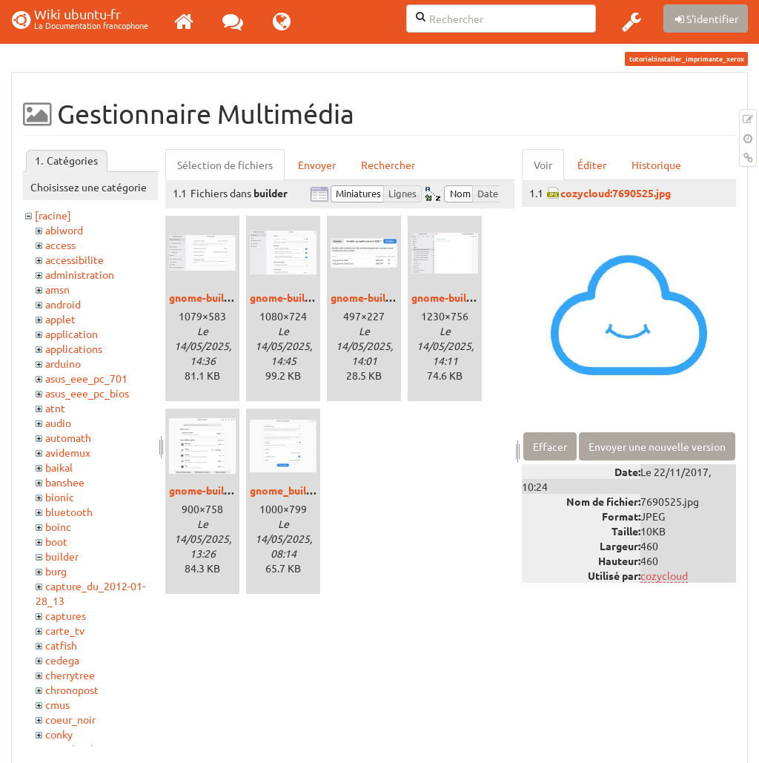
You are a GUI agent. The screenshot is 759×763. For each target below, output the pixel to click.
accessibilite (74, 259)
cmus (57, 704)
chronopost (72, 689)
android (63, 304)
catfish (61, 645)
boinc (58, 526)
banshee (64, 482)
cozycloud (664, 575)
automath (68, 437)
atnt (55, 407)
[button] (631, 21)
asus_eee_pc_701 (86, 378)
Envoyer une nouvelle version (657, 446)
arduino (63, 363)
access (60, 244)
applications (73, 348)
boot (56, 541)
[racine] (53, 215)
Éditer (591, 164)
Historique (656, 164)
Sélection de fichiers (225, 164)
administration (79, 274)
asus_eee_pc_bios (87, 393)
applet (60, 319)
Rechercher (388, 164)
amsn (57, 289)
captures (65, 615)
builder (62, 556)
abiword (64, 230)
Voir (543, 164)
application (71, 333)
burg (56, 571)
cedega (62, 660)
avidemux (67, 452)
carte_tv (64, 630)
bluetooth (69, 511)
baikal (59, 467)
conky (59, 734)
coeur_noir (70, 719)
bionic (59, 496)
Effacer (550, 446)
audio (58, 422)
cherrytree (70, 674)
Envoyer (317, 164)
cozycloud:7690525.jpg (615, 192)
